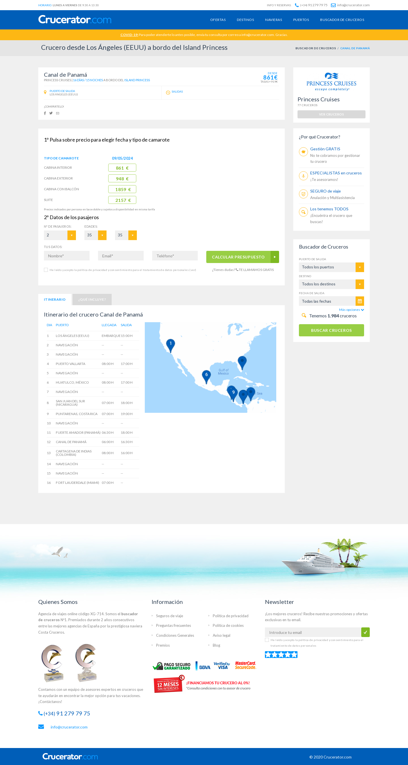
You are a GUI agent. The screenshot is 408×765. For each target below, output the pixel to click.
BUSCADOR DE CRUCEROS (316, 48)
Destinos (245, 20)
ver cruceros (331, 114)
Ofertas (218, 20)
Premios (163, 645)
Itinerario (55, 299)
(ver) (192, 270)
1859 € (123, 189)
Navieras (273, 20)
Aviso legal (221, 635)
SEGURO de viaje (325, 191)
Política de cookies (228, 625)
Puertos (301, 20)
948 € (122, 178)
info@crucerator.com (350, 5)
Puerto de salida (312, 259)
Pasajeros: (58, 226)
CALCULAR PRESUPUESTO (238, 257)
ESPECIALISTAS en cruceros (336, 172)
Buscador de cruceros (342, 20)
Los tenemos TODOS (329, 208)
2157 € (123, 200)
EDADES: (91, 226)
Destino (305, 276)
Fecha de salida (311, 293)
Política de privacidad (230, 616)
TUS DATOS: (53, 247)
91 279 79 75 (311, 5)
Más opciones (351, 309)
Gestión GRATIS (325, 148)
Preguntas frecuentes (173, 625)
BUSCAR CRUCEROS (331, 330)
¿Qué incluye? (92, 299)
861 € (122, 167)
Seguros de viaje (169, 616)
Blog (216, 645)
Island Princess (137, 80)
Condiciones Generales (175, 635)
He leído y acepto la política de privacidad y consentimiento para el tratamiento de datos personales (123, 270)
